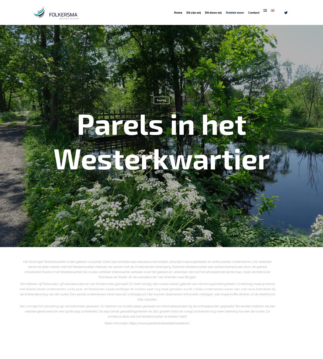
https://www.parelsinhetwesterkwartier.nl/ (173, 323)
